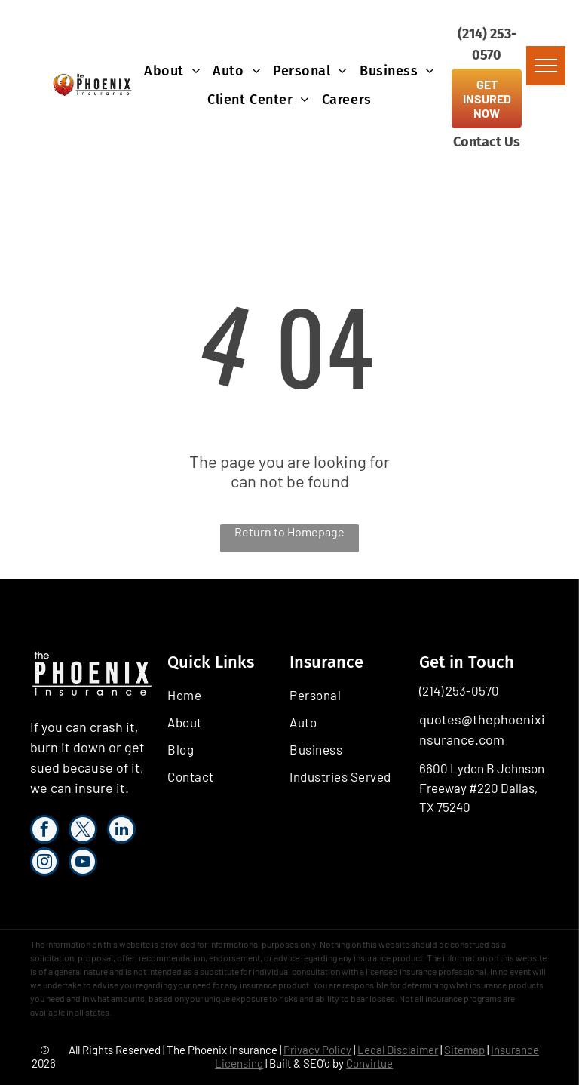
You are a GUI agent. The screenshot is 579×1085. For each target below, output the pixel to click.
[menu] (545, 65)
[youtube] (83, 863)
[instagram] (44, 863)
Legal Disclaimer (397, 1049)
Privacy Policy (317, 1049)
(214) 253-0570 (459, 690)
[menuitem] (172, 71)
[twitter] (83, 831)
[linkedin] (121, 831)
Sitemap (464, 1049)
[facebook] (44, 831)
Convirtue (369, 1063)
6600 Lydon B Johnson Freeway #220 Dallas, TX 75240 (481, 787)
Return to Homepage (289, 531)
